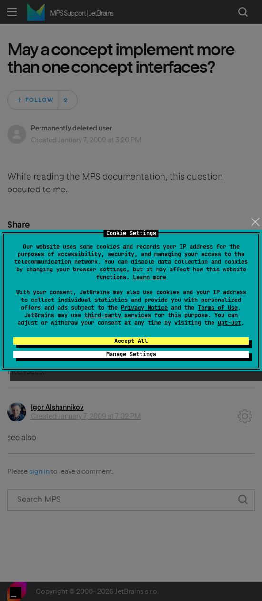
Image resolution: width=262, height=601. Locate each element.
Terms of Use (218, 307)
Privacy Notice (144, 307)
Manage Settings (131, 354)
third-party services (117, 315)
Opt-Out (229, 323)
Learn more (149, 277)
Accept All (131, 341)
